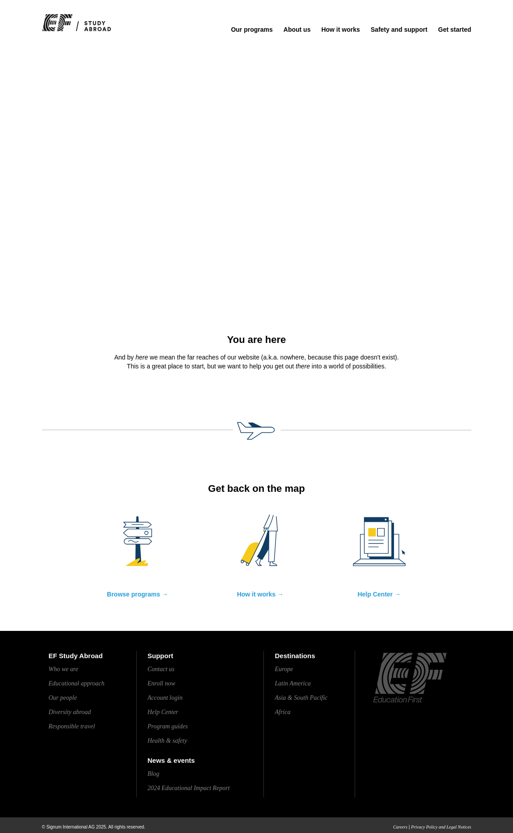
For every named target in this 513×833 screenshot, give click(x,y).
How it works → (260, 594)
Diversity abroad (70, 712)
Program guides (168, 726)
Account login (165, 697)
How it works (340, 29)
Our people (63, 697)
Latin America (292, 683)
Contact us (161, 669)
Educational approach (77, 683)
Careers (400, 827)
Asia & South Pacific (301, 697)
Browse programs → (137, 594)
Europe (284, 669)
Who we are (63, 669)
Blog (153, 773)
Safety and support (399, 29)
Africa (282, 712)
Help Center (163, 712)
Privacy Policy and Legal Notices (441, 827)
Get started (454, 29)
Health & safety (167, 740)
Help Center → (378, 594)
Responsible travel (72, 726)
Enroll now (161, 683)
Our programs (251, 29)
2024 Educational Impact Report (189, 788)
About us (297, 29)
